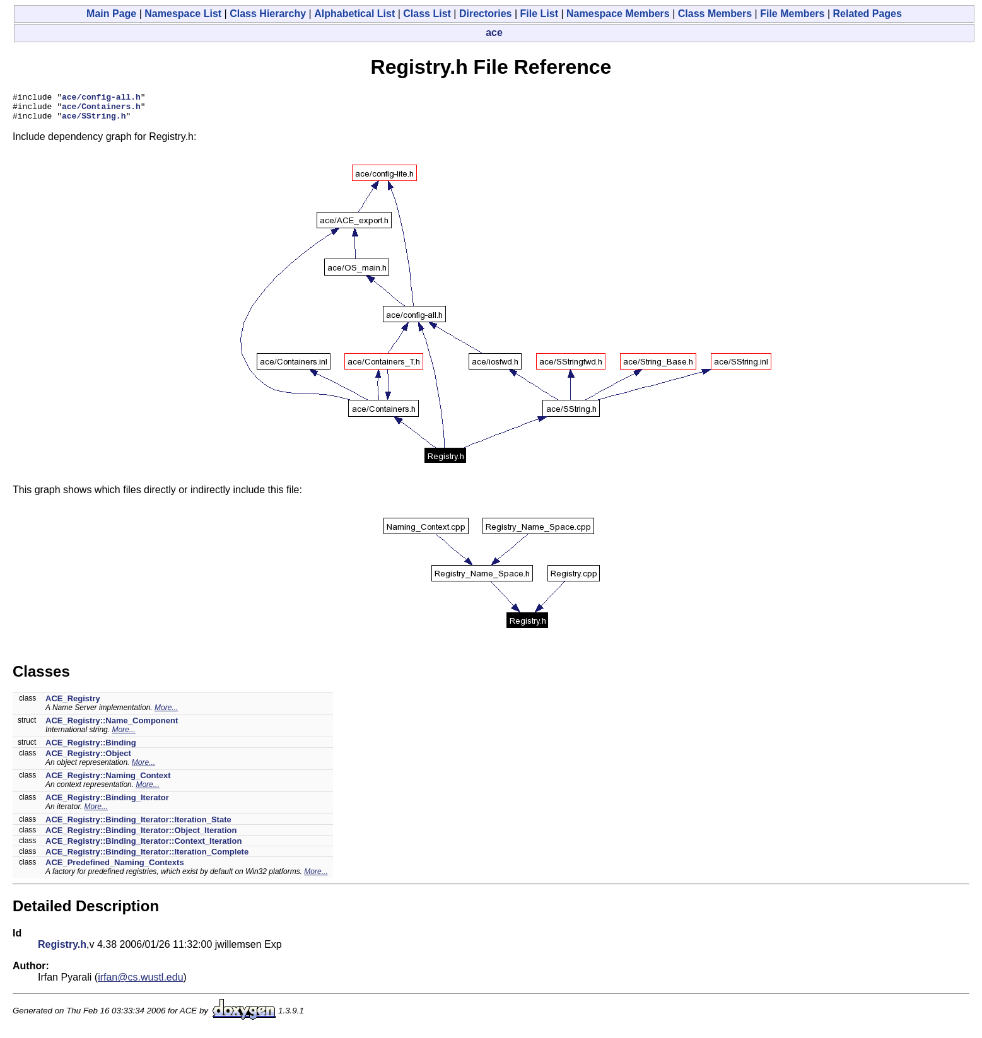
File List (539, 13)
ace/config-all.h (101, 98)
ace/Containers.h (101, 109)
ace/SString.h (94, 121)
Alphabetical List (354, 13)
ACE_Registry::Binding (90, 748)
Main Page (111, 13)
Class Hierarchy (268, 13)
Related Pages (867, 13)
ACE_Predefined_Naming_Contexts (114, 868)
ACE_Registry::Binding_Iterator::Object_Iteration (141, 836)
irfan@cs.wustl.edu (140, 982)
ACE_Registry (72, 704)
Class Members (715, 13)
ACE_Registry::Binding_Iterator (107, 803)
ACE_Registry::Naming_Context (108, 781)
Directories (485, 13)
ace (494, 32)
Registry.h (62, 950)
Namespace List (182, 13)
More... (166, 713)
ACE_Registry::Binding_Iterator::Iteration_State (138, 825)
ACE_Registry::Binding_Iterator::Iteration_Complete (146, 857)
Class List (427, 13)
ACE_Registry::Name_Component (111, 726)
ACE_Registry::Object (88, 759)
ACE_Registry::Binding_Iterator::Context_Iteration (143, 846)
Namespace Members (618, 13)
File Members (792, 13)
